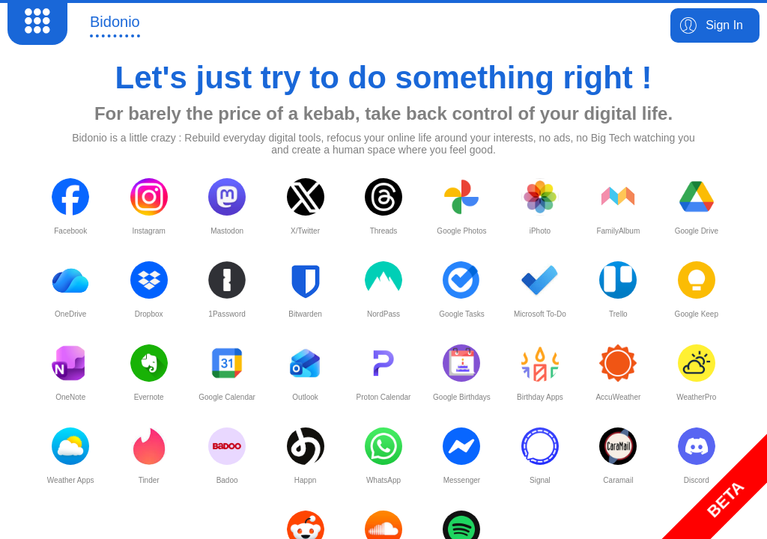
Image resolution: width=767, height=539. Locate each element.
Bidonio (115, 21)
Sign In (724, 25)
